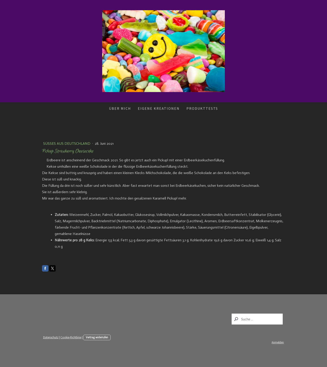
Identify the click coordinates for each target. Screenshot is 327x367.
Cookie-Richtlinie (70, 337)
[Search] (257, 319)
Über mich (120, 108)
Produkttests (202, 108)
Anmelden (278, 342)
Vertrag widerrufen (97, 337)
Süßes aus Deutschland (67, 143)
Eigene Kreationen (159, 108)
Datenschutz (50, 337)
